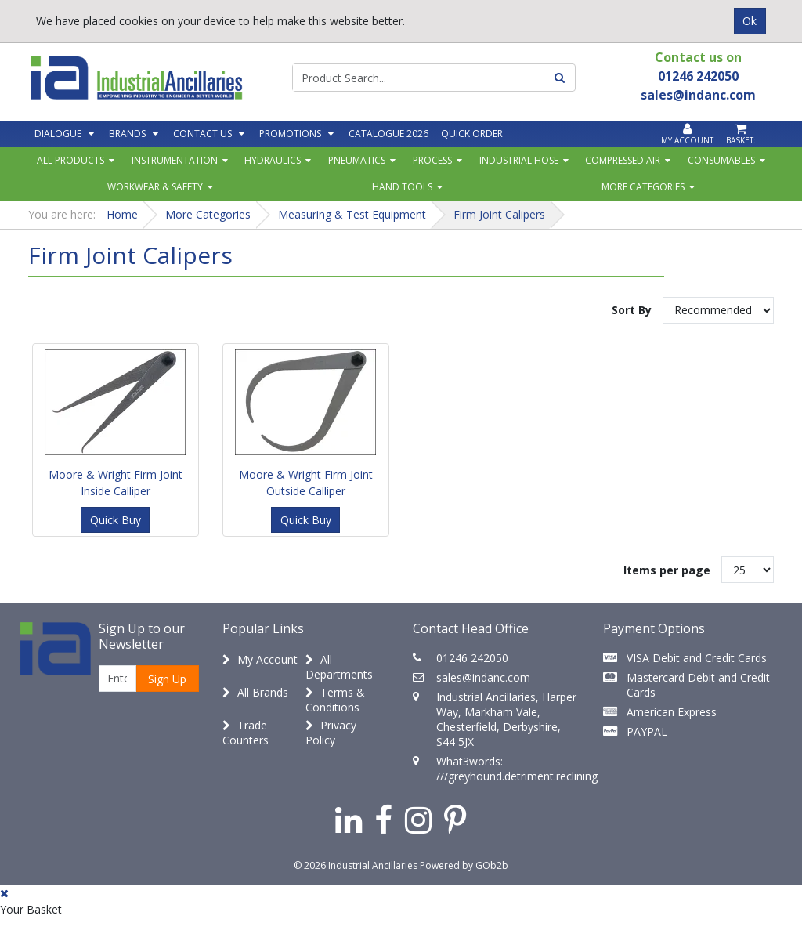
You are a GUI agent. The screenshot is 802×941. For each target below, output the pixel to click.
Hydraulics (272, 160)
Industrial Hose (518, 160)
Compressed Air (622, 160)
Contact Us (202, 133)
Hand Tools (402, 187)
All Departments (339, 667)
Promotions (290, 133)
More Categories (643, 187)
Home (122, 214)
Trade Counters (245, 732)
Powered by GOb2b (464, 865)
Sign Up (167, 678)
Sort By (632, 309)
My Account (260, 659)
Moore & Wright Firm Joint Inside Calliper (115, 482)
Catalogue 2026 (388, 133)
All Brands (255, 692)
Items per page (666, 570)
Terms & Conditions (335, 700)
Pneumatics (356, 160)
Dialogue (57, 133)
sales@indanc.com (483, 677)
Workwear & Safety (155, 187)
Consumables (721, 160)
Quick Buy (115, 519)
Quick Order (472, 133)
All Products (70, 160)
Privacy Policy (330, 732)
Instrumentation (175, 160)
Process (432, 160)
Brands (127, 133)
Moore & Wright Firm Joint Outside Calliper (306, 482)
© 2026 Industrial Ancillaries (355, 865)
